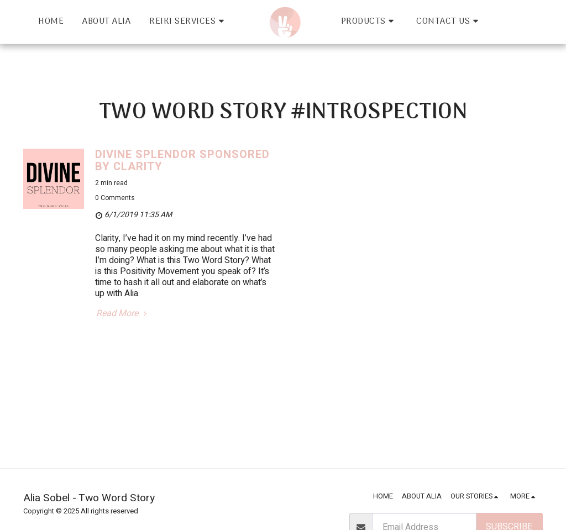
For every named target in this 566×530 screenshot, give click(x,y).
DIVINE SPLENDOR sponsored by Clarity (182, 160)
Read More (122, 313)
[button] (188, 22)
